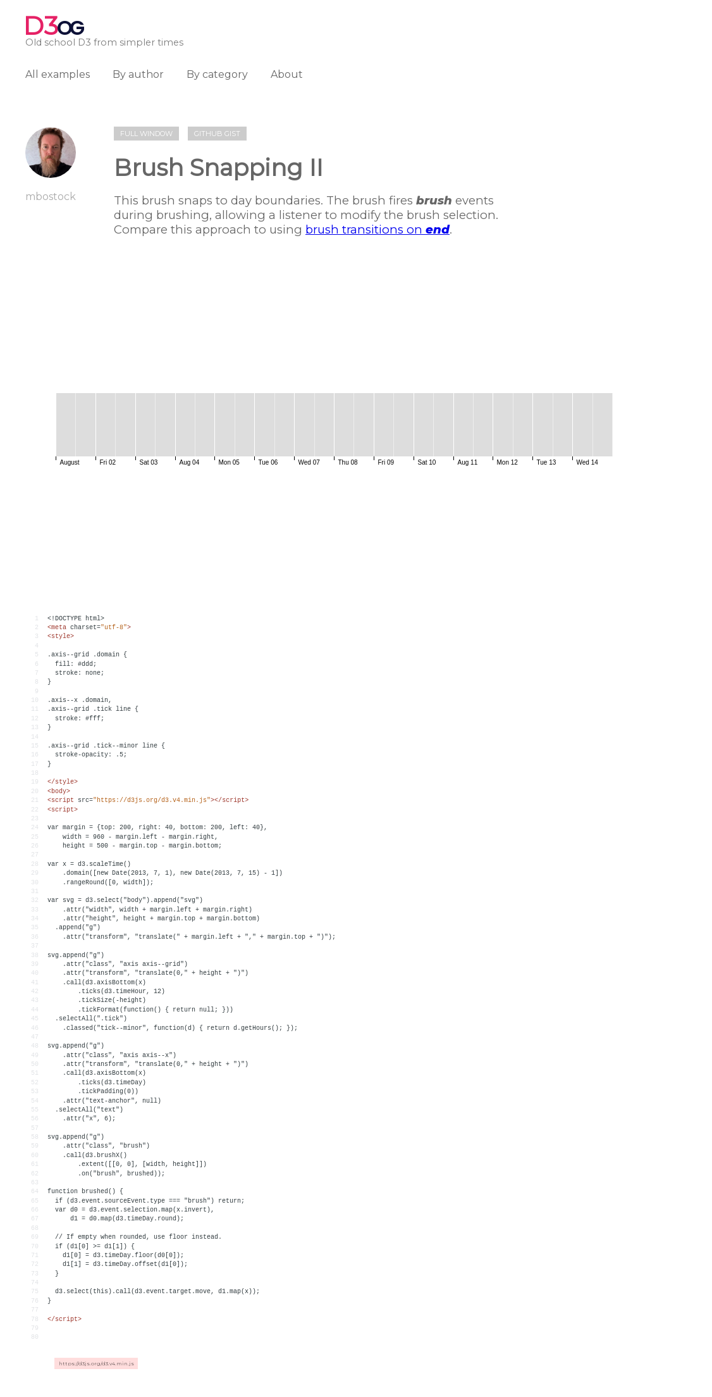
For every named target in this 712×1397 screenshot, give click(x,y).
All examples (57, 74)
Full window (146, 133)
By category (217, 74)
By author (138, 74)
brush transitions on (377, 229)
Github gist (217, 133)
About (287, 74)
